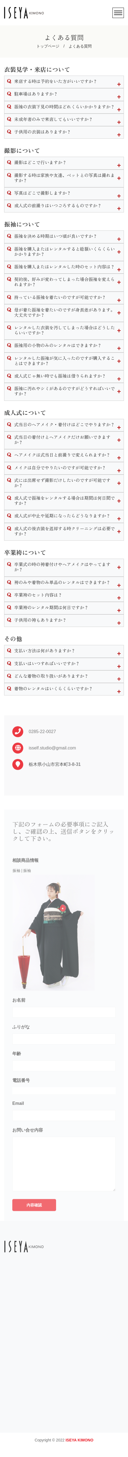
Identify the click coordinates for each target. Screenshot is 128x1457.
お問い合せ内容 (27, 1147)
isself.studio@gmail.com (52, 760)
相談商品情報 (25, 877)
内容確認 (34, 1222)
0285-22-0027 (42, 744)
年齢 (16, 1070)
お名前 (18, 1017)
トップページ (47, 46)
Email (18, 1120)
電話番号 (21, 1097)
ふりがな (21, 1043)
